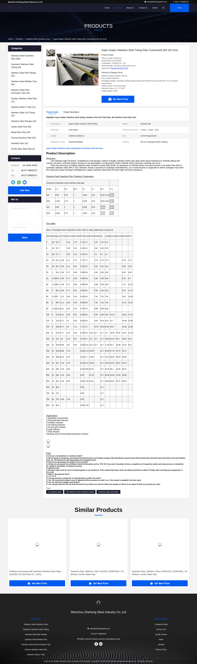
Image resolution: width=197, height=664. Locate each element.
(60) (21, 127)
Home (107, 8)
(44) (24, 82)
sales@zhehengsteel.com (155, 2)
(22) (23, 121)
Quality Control (161, 634)
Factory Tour (161, 629)
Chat (179, 8)
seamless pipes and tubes (108, 492)
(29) (20, 132)
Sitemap (161, 644)
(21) (23, 107)
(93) (22, 65)
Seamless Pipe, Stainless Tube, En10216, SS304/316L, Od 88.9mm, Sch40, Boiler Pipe (97, 572)
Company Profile (161, 624)
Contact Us (143, 8)
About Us (130, 8)
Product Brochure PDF (119, 68)
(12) (24, 100)
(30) (20, 91)
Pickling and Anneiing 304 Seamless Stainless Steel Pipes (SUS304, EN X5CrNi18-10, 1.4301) (35, 572)
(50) (23, 138)
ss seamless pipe (54, 492)
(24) (23, 114)
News (161, 639)
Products (118, 8)
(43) (23, 74)
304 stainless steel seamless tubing (80, 492)
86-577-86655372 (181, 2)
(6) (23, 149)
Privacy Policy (161, 650)
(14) (19, 143)
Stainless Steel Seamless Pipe (38, 39)
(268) (22, 57)
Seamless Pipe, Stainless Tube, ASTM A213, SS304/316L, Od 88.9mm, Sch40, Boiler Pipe (159, 572)
